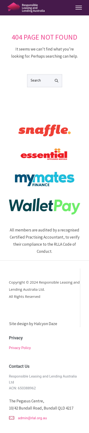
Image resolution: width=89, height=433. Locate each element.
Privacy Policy (20, 348)
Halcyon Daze (45, 323)
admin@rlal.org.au (32, 418)
